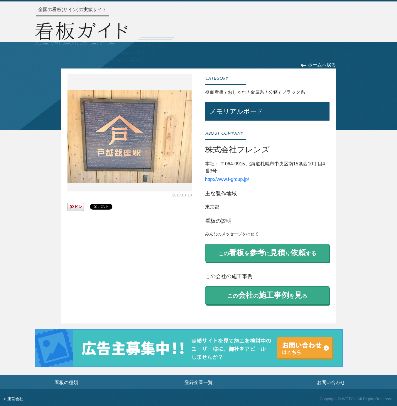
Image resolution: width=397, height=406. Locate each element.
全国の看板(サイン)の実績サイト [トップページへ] (72, 9)
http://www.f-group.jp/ (227, 179)
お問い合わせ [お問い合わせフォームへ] (331, 382)
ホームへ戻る (318, 64)
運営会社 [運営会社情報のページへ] (15, 399)
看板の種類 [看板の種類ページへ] (66, 382)
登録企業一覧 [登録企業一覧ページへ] (199, 382)
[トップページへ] (81, 32)
